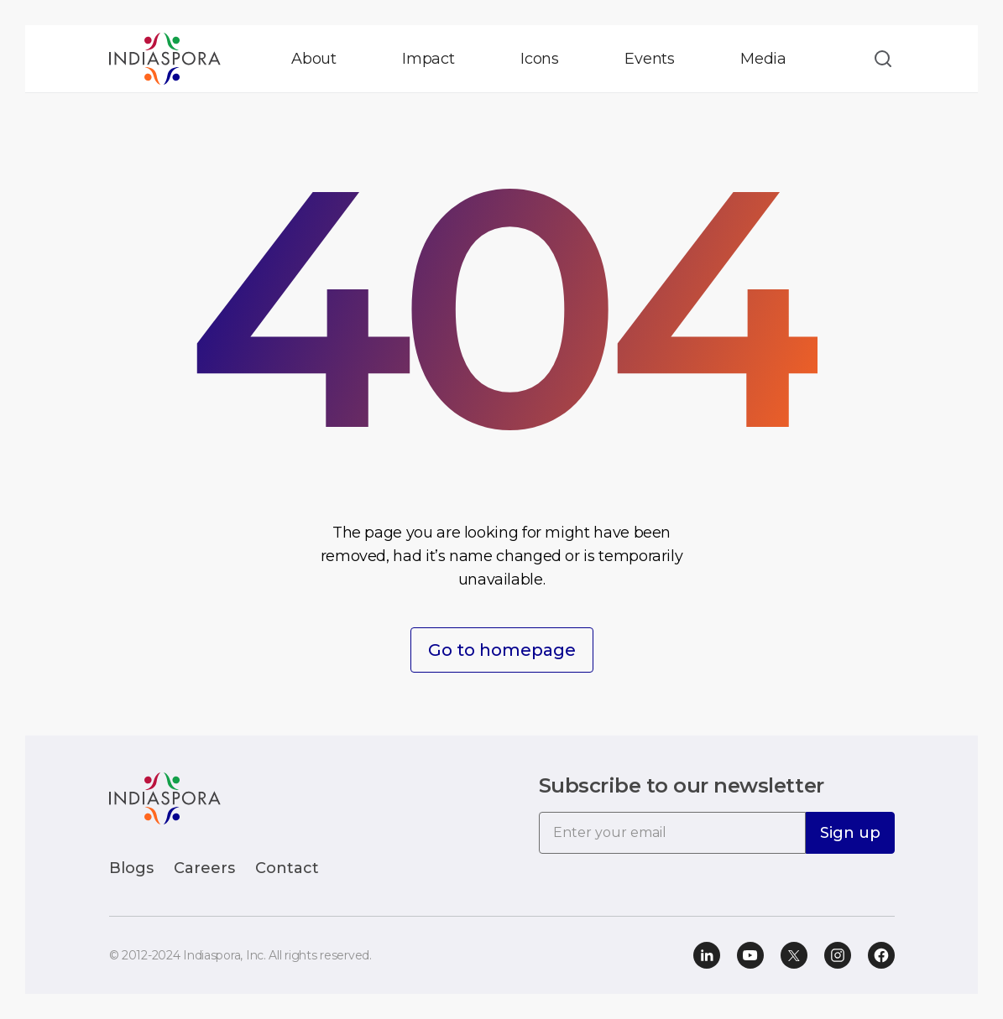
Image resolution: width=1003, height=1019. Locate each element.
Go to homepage (502, 650)
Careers (204, 868)
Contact (287, 868)
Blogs (131, 868)
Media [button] (763, 58)
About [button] (314, 58)
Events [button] (649, 58)
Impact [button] (428, 58)
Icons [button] (539, 58)
